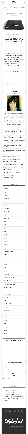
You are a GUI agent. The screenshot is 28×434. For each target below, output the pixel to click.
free (5, 221)
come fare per (7, 208)
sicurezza (6, 297)
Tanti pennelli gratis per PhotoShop (11, 172)
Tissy (10, 43)
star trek (6, 313)
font (6, 244)
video (5, 323)
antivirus (7, 310)
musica (5, 271)
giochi (17, 34)
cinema (5, 205)
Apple (8, 34)
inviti (5, 257)
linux (5, 267)
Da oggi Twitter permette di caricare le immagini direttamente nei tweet (12, 160)
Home (4, 7)
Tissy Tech (5, 367)
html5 (5, 254)
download (6, 211)
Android (6, 188)
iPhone (7, 198)
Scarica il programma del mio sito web (12, 390)
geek (13, 34)
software (6, 307)
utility (5, 320)
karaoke (7, 274)
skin (5, 300)
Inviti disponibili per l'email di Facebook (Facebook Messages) (12, 176)
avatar (6, 241)
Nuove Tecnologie (8, 281)
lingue (5, 264)
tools (5, 317)
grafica (5, 238)
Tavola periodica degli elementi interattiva (13, 164)
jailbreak (6, 261)
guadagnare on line (8, 251)
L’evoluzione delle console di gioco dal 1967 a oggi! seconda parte (14, 40)
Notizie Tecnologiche (14, 36)
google (5, 234)
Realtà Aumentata (9, 287)
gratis (5, 248)
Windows (6, 333)
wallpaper (6, 327)
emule (5, 215)
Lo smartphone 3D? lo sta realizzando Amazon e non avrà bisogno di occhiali (14, 141)
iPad (6, 195)
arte (5, 201)
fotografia (6, 218)
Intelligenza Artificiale (10, 284)
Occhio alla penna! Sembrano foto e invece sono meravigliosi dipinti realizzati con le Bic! (14, 136)
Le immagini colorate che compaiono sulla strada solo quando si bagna (12, 155)
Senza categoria (7, 294)
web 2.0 (5, 330)
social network (7, 304)
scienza (5, 290)
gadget (5, 224)
